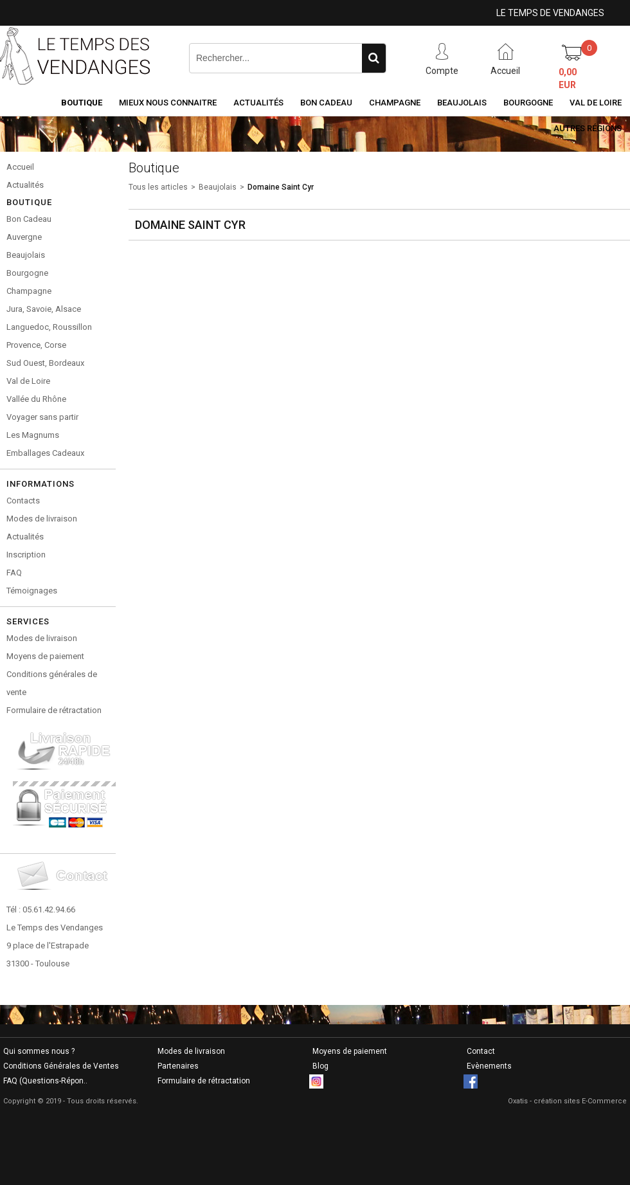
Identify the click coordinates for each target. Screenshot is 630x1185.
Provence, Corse (36, 345)
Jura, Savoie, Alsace (43, 309)
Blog (320, 1066)
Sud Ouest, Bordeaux (45, 363)
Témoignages (31, 590)
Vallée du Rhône (36, 399)
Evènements (489, 1066)
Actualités (258, 102)
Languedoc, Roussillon (49, 327)
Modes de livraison (41, 518)
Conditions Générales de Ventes (61, 1066)
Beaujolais (462, 102)
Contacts (23, 500)
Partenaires (178, 1066)
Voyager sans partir (42, 417)
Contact (481, 1051)
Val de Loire (596, 102)
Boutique (81, 102)
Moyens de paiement (45, 656)
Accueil (20, 167)
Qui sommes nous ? (39, 1051)
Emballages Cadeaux (45, 453)
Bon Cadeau (326, 102)
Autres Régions (588, 128)
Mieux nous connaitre (168, 102)
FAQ (14, 572)
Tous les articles (158, 187)
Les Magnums (32, 435)
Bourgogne (528, 102)
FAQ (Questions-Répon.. (45, 1080)
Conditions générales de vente (51, 683)
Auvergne (24, 237)
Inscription (26, 554)
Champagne (394, 102)
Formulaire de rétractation (54, 710)
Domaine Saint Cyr (281, 187)
